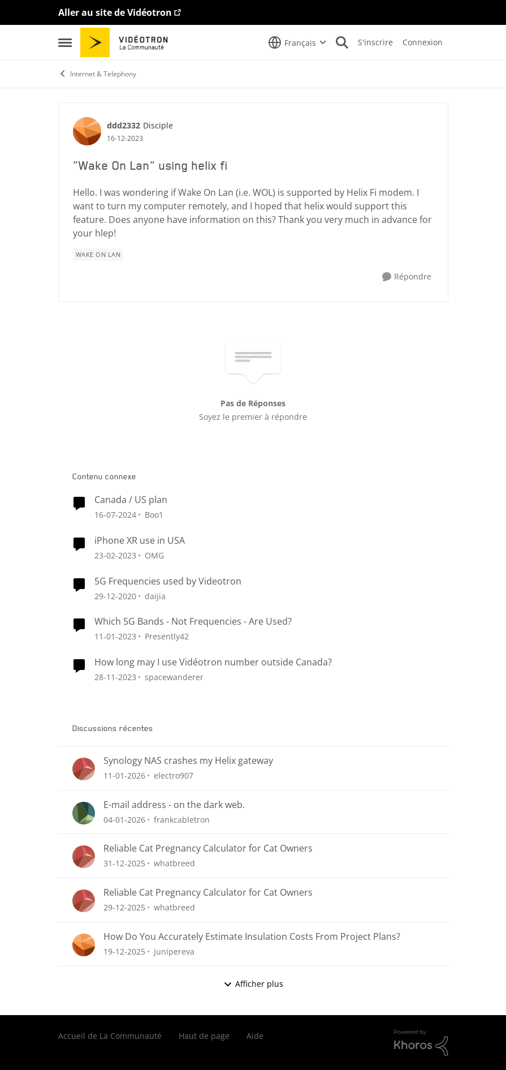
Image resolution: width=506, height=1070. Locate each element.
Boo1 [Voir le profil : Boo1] (154, 514)
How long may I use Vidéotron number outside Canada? (213, 662)
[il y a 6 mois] (124, 775)
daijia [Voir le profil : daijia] (155, 595)
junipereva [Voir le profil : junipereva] (174, 951)
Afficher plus (253, 983)
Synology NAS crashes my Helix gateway (188, 761)
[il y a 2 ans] (115, 515)
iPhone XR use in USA (139, 541)
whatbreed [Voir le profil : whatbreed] (174, 863)
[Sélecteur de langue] (297, 42)
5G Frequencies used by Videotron (167, 581)
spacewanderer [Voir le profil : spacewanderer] (174, 677)
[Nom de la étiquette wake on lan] (98, 254)
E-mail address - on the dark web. (174, 805)
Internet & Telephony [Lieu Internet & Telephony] (97, 74)
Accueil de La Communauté (110, 1035)
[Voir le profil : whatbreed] (83, 856)
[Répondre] (407, 277)
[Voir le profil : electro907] (83, 769)
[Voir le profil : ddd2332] (87, 131)
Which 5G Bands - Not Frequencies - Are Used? (193, 622)
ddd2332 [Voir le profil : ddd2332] (123, 125)
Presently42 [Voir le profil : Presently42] (167, 636)
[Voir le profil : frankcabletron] (83, 813)
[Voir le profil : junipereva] (83, 945)
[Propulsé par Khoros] (421, 1043)
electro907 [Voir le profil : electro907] (173, 775)
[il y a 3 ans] (115, 555)
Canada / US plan (130, 500)
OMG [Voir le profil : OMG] (154, 555)
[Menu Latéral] (65, 42)
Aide (254, 1035)
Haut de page (204, 1035)
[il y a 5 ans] (115, 595)
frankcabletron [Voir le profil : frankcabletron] (182, 819)
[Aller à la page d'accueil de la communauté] (128, 42)
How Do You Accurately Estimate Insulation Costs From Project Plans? (251, 937)
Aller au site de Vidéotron (115, 12)
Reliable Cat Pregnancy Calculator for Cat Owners (208, 848)
